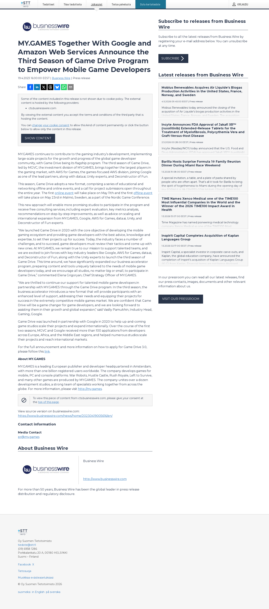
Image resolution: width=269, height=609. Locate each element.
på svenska (53, 592)
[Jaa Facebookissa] (30, 87)
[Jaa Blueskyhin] (57, 87)
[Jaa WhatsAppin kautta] (64, 87)
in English (38, 592)
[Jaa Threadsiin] (50, 87)
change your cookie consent (50, 125)
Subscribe (173, 58)
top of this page (48, 402)
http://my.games (90, 389)
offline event (143, 193)
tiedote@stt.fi (27, 545)
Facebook (24, 564)
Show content (38, 138)
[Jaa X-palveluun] (44, 87)
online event (64, 193)
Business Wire (61, 78)
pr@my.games (28, 437)
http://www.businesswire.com (105, 479)
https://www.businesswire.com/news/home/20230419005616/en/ (65, 416)
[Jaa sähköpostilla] (71, 87)
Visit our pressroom (180, 299)
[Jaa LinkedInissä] (37, 87)
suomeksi (24, 592)
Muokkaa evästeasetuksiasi (35, 577)
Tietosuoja (24, 571)
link (47, 351)
